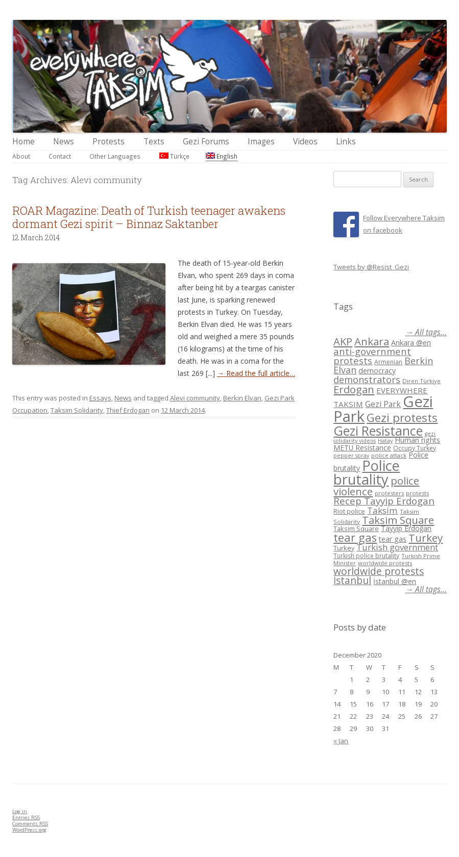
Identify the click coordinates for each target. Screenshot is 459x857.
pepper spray (351, 455)
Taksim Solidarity (77, 410)
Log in (19, 811)
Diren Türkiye (421, 381)
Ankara (371, 341)
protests (417, 493)
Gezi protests (402, 417)
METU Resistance (362, 447)
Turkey (425, 538)
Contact (60, 156)
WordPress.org (29, 829)
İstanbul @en (394, 581)
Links (346, 141)
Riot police (349, 511)
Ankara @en (411, 342)
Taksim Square (398, 520)
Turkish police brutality (366, 555)
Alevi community (195, 397)
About (21, 156)
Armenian (388, 362)
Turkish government (397, 547)
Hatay (385, 440)
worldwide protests (385, 563)
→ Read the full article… (256, 373)
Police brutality (366, 472)
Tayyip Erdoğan (406, 528)
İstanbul (352, 580)
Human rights (417, 440)
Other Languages (114, 156)
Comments (30, 823)
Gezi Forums (206, 141)
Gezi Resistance (378, 430)
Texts (153, 141)
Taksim (382, 510)
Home (23, 141)
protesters (389, 493)
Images (261, 141)
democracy (377, 370)
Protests (108, 141)
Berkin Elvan (242, 397)
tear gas (355, 537)
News (63, 141)
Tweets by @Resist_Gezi (371, 266)
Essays (100, 397)
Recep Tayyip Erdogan (383, 500)
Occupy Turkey (414, 448)
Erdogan (353, 389)
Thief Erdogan (128, 410)
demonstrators (366, 379)
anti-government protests (372, 356)
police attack (388, 455)
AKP (342, 341)
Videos (305, 141)
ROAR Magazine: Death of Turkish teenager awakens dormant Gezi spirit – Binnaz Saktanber (148, 217)
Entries (26, 817)
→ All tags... (426, 332)
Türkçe (174, 156)
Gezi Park (383, 404)
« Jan (340, 740)
